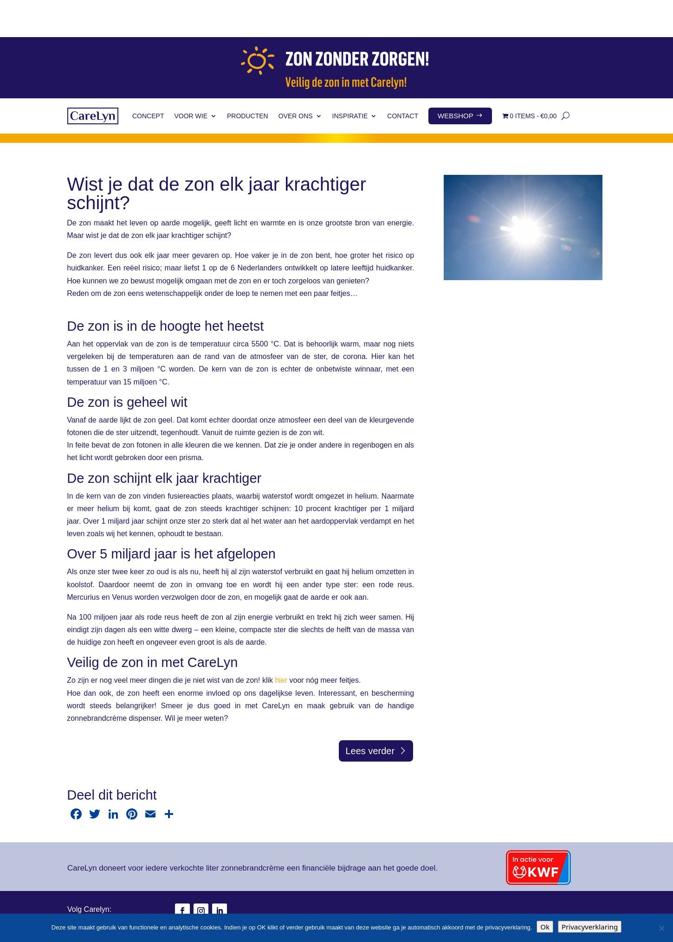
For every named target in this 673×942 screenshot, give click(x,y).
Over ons (295, 79)
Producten (247, 79)
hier (281, 643)
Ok (545, 926)
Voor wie (190, 79)
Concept (148, 79)
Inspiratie (350, 79)
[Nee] (661, 928)
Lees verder (370, 714)
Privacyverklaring (590, 926)
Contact (402, 79)
